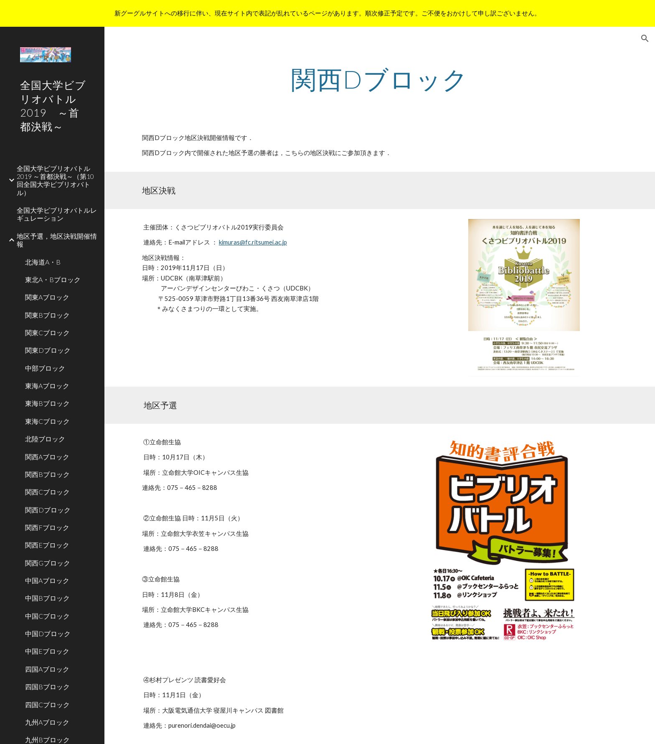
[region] (327, 13)
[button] (645, 38)
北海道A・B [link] (43, 262)
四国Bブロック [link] (47, 686)
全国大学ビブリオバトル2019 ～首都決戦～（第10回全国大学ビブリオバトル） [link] (55, 180)
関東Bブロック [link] (47, 315)
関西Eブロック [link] (47, 545)
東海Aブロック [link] (47, 386)
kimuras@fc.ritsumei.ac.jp (253, 242)
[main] (379, 79)
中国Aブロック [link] (47, 580)
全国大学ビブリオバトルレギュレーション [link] (57, 214)
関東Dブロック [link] (48, 350)
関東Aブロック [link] (47, 297)
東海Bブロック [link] (47, 403)
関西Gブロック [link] (47, 563)
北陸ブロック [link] (45, 439)
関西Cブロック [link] (47, 492)
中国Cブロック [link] (47, 616)
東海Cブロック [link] (47, 421)
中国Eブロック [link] (47, 651)
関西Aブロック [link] (47, 457)
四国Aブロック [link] (47, 669)
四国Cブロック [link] (47, 704)
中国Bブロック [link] (47, 598)
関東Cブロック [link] (47, 332)
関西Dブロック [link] (48, 510)
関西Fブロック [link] (47, 527)
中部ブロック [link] (45, 368)
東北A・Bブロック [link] (53, 279)
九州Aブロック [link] (47, 722)
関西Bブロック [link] (47, 474)
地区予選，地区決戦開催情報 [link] (57, 240)
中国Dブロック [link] (48, 633)
